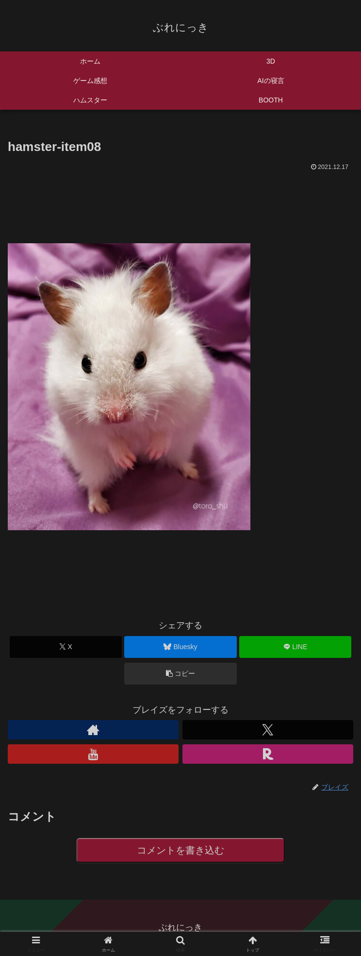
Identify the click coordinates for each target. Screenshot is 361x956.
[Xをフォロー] (267, 729)
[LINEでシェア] (295, 647)
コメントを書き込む (180, 850)
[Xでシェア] (66, 647)
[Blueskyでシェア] (180, 647)
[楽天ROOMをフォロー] (267, 754)
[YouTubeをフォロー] (93, 754)
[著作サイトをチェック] (93, 729)
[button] (180, 674)
